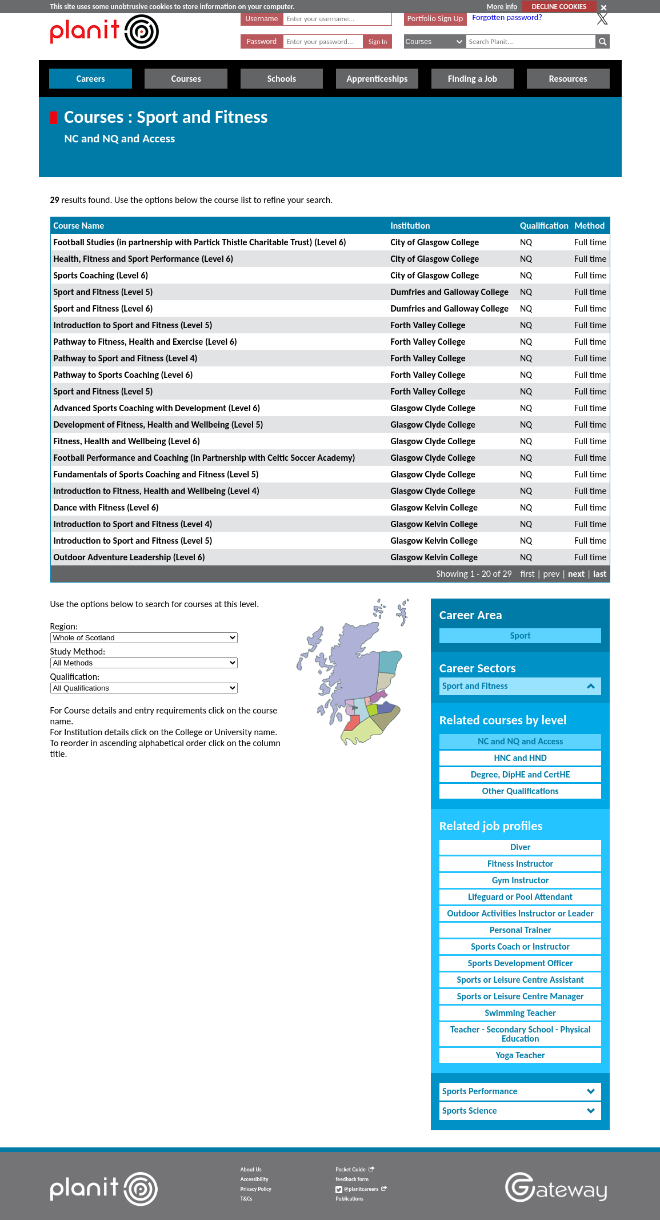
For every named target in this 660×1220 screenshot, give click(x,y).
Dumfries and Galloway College (449, 291)
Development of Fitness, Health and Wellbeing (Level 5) (158, 424)
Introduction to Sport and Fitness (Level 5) (133, 325)
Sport (520, 635)
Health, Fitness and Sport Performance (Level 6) (144, 258)
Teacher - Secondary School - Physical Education (520, 1034)
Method (589, 225)
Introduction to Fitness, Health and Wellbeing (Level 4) (156, 490)
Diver (520, 847)
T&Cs (246, 1198)
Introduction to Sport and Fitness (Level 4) (133, 524)
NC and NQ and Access (520, 741)
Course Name (79, 225)
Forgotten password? (507, 17)
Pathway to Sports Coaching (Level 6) (123, 374)
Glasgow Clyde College (432, 407)
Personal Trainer (520, 929)
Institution (410, 225)
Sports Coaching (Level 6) (101, 275)
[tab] (520, 686)
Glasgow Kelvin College (434, 507)
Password (262, 41)
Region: (64, 626)
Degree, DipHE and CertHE (520, 774)
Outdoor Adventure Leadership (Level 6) (129, 557)
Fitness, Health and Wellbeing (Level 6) (127, 441)
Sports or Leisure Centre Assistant (520, 979)
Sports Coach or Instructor (520, 946)
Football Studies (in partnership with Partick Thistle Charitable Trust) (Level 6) (200, 242)
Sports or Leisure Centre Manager (520, 996)
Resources (568, 78)
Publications (349, 1198)
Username (262, 18)
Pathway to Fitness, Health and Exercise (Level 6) (145, 341)
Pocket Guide (354, 1169)
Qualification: (75, 676)
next (576, 573)
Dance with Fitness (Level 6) (106, 507)
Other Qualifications (520, 791)
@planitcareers (361, 1189)
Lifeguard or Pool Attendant (520, 896)
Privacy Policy (256, 1189)
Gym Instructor (520, 880)
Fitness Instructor (520, 863)
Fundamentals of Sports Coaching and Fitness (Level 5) (156, 474)
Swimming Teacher (520, 1012)
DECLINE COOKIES (559, 6)
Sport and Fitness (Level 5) (103, 291)
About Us (251, 1169)
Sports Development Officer (520, 963)
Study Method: (78, 651)
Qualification (544, 225)
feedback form (352, 1179)
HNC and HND (520, 757)
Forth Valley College (427, 325)
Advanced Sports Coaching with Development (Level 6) (157, 407)
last (600, 573)
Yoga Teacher (520, 1055)
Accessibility (255, 1179)
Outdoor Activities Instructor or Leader (520, 913)
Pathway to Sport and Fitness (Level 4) (126, 358)
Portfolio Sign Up (435, 18)
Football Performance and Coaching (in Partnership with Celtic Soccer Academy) (204, 457)
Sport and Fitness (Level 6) (103, 308)
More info (502, 6)
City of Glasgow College (434, 242)
